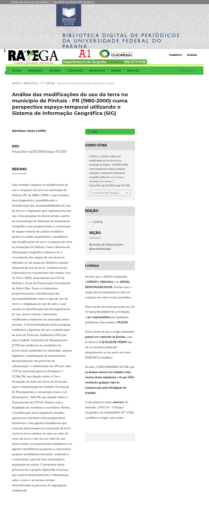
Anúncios (97, 70)
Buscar (133, 70)
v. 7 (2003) (48, 83)
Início (16, 83)
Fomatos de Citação (105, 193)
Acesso (55, 70)
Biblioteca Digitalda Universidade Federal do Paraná (121, 41)
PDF (94, 131)
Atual (17, 70)
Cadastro (75, 70)
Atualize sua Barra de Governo (73, 2)
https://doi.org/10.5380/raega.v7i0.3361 (39, 151)
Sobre (116, 70)
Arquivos (35, 70)
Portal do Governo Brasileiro (29, 2)
